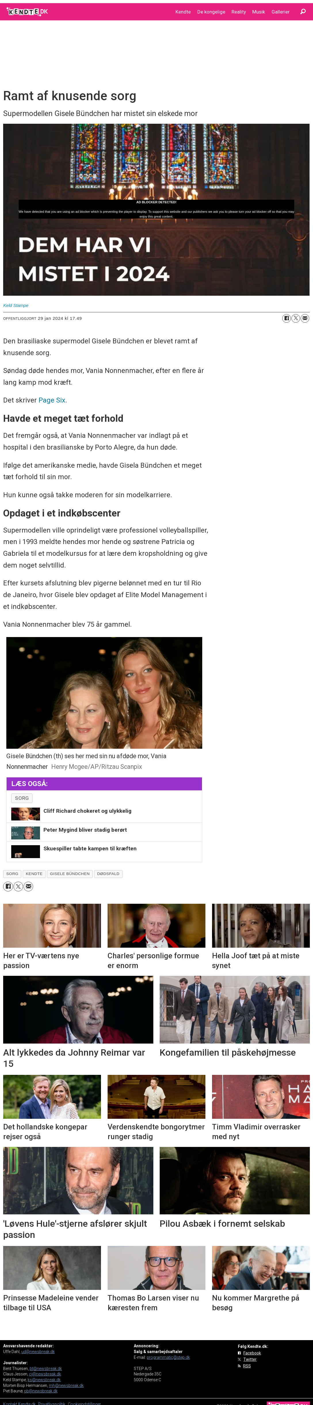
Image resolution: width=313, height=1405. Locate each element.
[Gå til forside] (27, 11)
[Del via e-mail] (305, 318)
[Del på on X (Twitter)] (295, 318)
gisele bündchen (70, 874)
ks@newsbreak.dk (44, 1379)
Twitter (250, 1359)
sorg (22, 798)
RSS (247, 1366)
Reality (239, 12)
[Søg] (303, 11)
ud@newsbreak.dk (38, 1351)
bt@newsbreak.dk (46, 1368)
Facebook (252, 1353)
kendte (34, 874)
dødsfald (108, 874)
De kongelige (211, 12)
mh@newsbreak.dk (66, 1385)
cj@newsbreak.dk (45, 1374)
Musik (258, 12)
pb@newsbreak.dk (41, 1391)
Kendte (183, 12)
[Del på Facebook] (286, 318)
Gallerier (281, 12)
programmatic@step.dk (168, 1357)
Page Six (52, 400)
